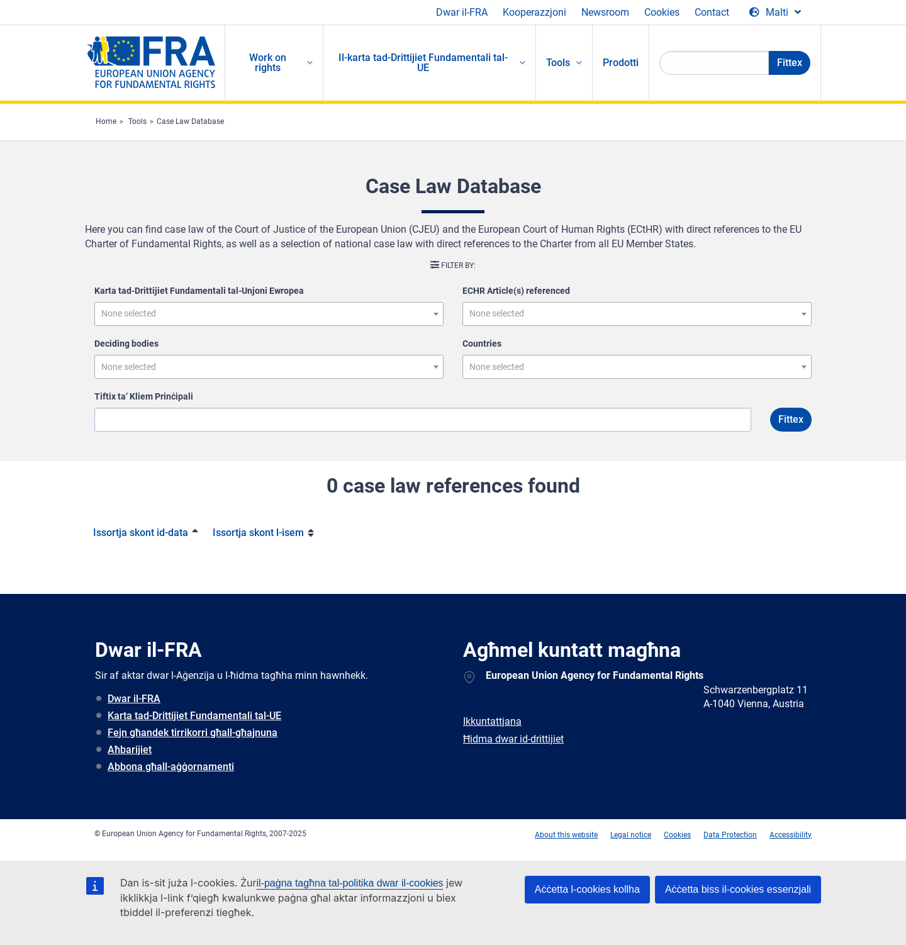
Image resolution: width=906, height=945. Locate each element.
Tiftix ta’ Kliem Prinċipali (143, 396)
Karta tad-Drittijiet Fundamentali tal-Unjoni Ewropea (199, 291)
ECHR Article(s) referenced (516, 291)
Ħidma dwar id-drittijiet (513, 739)
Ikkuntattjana (492, 721)
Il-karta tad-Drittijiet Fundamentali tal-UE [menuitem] (423, 63)
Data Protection (730, 834)
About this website (566, 834)
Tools (137, 121)
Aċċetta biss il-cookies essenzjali (738, 889)
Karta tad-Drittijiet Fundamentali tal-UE (194, 716)
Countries (481, 343)
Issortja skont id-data (140, 533)
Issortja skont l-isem (258, 533)
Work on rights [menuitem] (267, 63)
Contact (712, 12)
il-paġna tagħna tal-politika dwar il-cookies (350, 883)
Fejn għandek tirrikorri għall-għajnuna (192, 733)
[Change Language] (775, 12)
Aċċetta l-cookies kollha (587, 889)
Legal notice (630, 834)
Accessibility (790, 834)
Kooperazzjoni (534, 12)
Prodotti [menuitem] (621, 63)
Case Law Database (190, 121)
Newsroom (605, 12)
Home (106, 121)
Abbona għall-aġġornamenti (171, 767)
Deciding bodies (126, 343)
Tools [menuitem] (558, 63)
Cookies (662, 12)
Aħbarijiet (130, 750)
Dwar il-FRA (462, 12)
